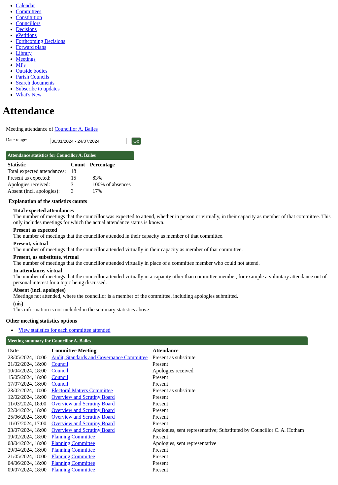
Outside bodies (32, 71)
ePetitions (26, 35)
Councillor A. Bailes (76, 129)
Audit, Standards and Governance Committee (99, 357)
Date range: (16, 139)
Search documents (35, 83)
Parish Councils (32, 77)
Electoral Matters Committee (82, 390)
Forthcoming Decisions (40, 41)
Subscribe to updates (37, 88)
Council (59, 364)
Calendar (25, 5)
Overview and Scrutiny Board (83, 397)
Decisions (26, 29)
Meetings (26, 59)
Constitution (29, 17)
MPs (20, 65)
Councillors (28, 23)
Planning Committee (73, 436)
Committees (28, 11)
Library (24, 53)
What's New (29, 94)
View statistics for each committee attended (64, 330)
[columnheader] (28, 350)
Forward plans (31, 47)
